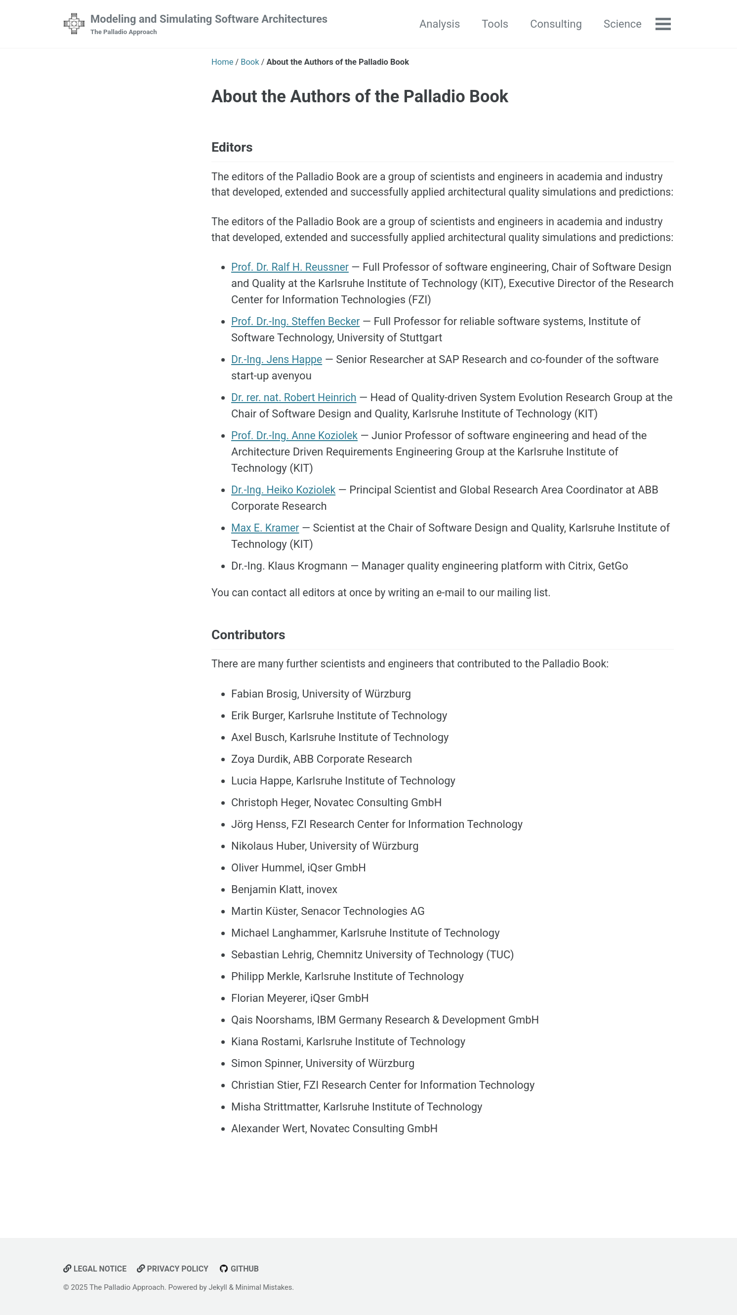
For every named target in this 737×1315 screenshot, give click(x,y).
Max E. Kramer (266, 566)
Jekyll (218, 1287)
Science (622, 24)
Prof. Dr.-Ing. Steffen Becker (298, 360)
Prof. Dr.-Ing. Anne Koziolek (296, 474)
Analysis (438, 24)
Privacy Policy (176, 1269)
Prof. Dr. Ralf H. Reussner (292, 305)
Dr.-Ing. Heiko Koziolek (285, 528)
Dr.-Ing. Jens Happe (278, 398)
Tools (494, 24)
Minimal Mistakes (265, 1287)
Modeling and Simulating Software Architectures (209, 25)
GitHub (243, 1269)
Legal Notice (95, 1269)
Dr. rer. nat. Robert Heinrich (296, 436)
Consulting (555, 24)
